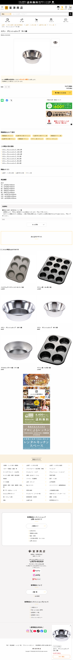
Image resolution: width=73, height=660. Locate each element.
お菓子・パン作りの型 (31, 25)
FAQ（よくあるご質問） (36, 610)
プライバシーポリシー (35, 617)
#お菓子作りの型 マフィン (8, 139)
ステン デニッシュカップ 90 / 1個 (11, 163)
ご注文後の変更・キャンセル (36, 538)
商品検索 (12, 645)
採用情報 (64, 645)
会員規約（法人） (34, 615)
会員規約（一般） (34, 612)
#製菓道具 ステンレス (7, 135)
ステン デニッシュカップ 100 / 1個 (11, 149)
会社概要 (36, 596)
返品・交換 (31, 535)
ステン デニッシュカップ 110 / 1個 (11, 151)
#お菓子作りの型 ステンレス (23, 135)
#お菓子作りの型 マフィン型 (40, 135)
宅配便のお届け (33, 533)
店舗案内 (58, 645)
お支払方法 (31, 530)
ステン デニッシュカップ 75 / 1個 (11, 156)
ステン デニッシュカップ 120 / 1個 (11, 154)
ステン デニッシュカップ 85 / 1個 (11, 160)
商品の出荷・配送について (53, 100)
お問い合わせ (32, 541)
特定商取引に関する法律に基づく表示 (45, 645)
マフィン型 (51, 25)
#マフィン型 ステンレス (37, 139)
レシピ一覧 (18, 645)
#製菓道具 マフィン (23, 139)
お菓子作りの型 (42, 25)
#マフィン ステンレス (52, 139)
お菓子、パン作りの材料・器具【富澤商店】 (12, 25)
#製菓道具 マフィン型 (56, 135)
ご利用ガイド (33, 607)
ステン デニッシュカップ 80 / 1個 (11, 158)
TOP (7, 645)
